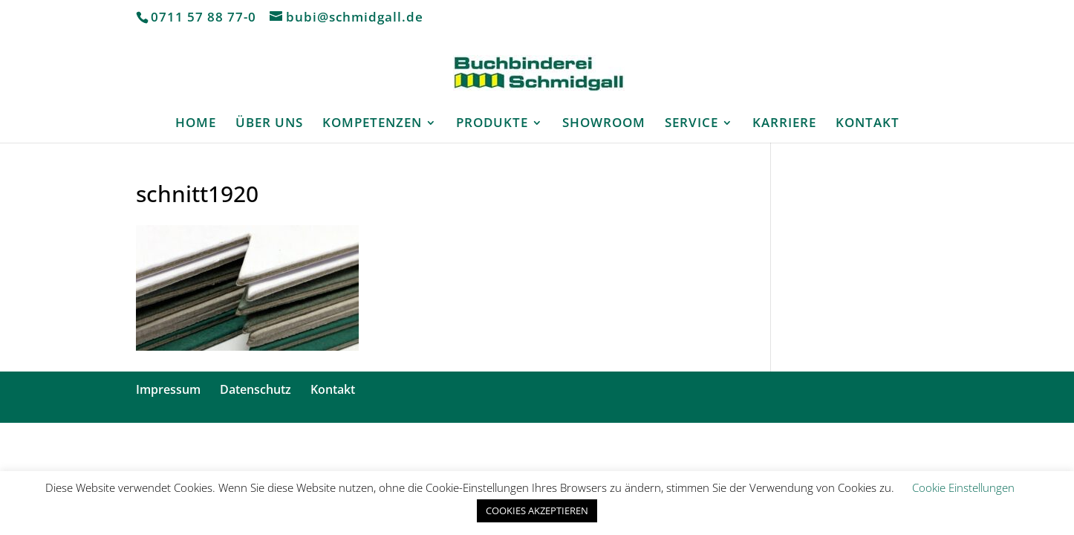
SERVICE (691, 124)
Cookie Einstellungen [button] (963, 487)
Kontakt (332, 389)
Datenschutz (255, 389)
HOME (195, 124)
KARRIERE (784, 124)
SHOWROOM (603, 124)
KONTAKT (867, 124)
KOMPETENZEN (372, 124)
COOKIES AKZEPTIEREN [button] (537, 510)
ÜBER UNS (269, 124)
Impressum (168, 389)
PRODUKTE (492, 124)
